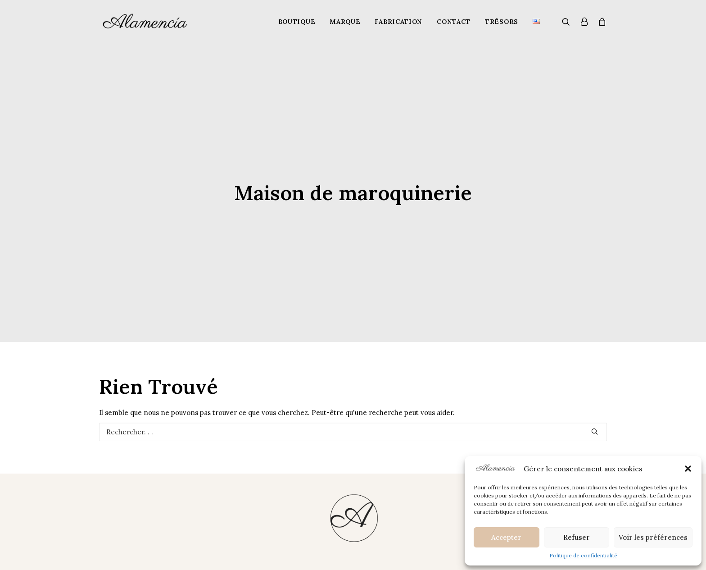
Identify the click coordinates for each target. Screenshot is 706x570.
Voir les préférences (653, 537)
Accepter (506, 537)
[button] (687, 468)
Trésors (501, 22)
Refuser (576, 537)
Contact (454, 22)
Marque (345, 22)
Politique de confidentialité (583, 555)
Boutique (297, 22)
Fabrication (398, 22)
